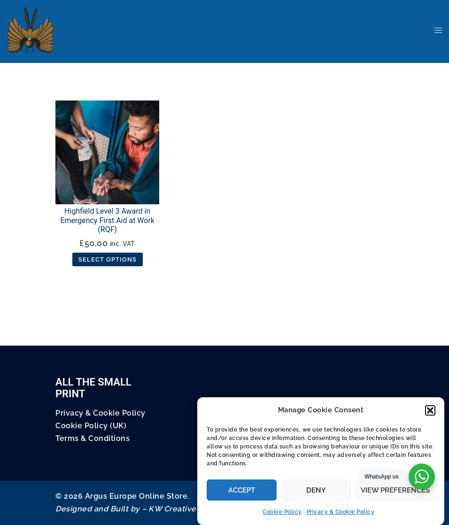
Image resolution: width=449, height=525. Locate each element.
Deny (316, 490)
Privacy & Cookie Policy (341, 512)
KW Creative (172, 508)
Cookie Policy (282, 512)
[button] (430, 410)
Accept (241, 490)
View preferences (395, 490)
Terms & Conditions (92, 438)
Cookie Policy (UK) (90, 425)
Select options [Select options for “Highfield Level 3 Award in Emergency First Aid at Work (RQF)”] (107, 259)
